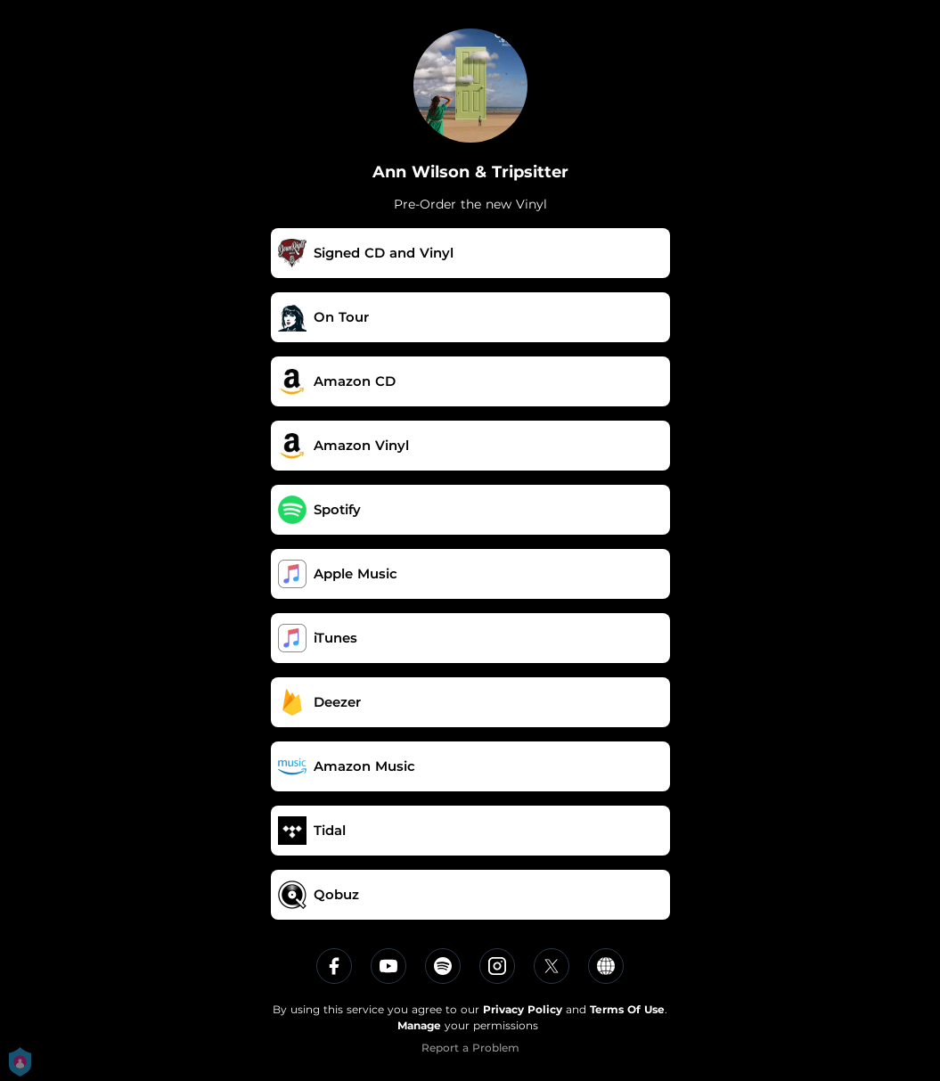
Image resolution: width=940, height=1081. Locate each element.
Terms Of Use (627, 1009)
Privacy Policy (522, 1009)
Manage (419, 1025)
